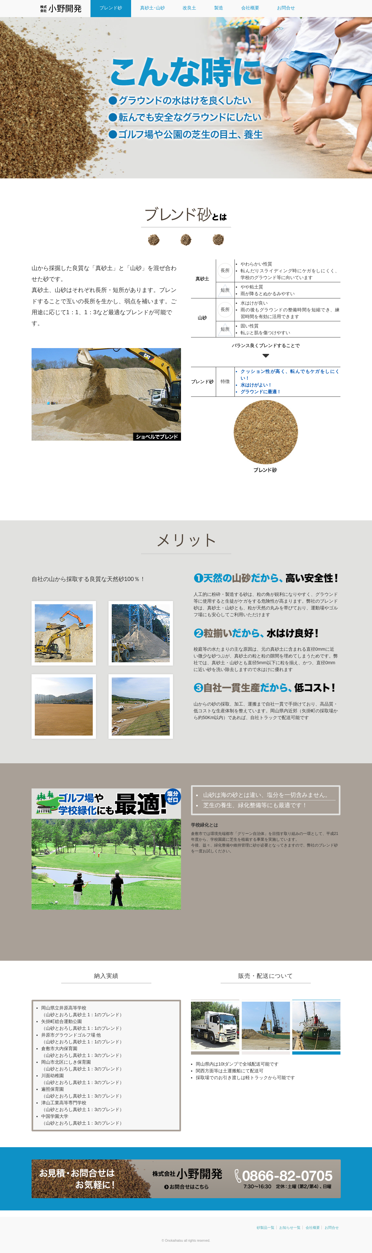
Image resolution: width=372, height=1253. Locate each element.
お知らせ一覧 (289, 1227)
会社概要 (251, 7)
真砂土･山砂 (152, 7)
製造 (219, 7)
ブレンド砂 (111, 7)
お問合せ (287, 7)
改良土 (190, 7)
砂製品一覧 (265, 1227)
